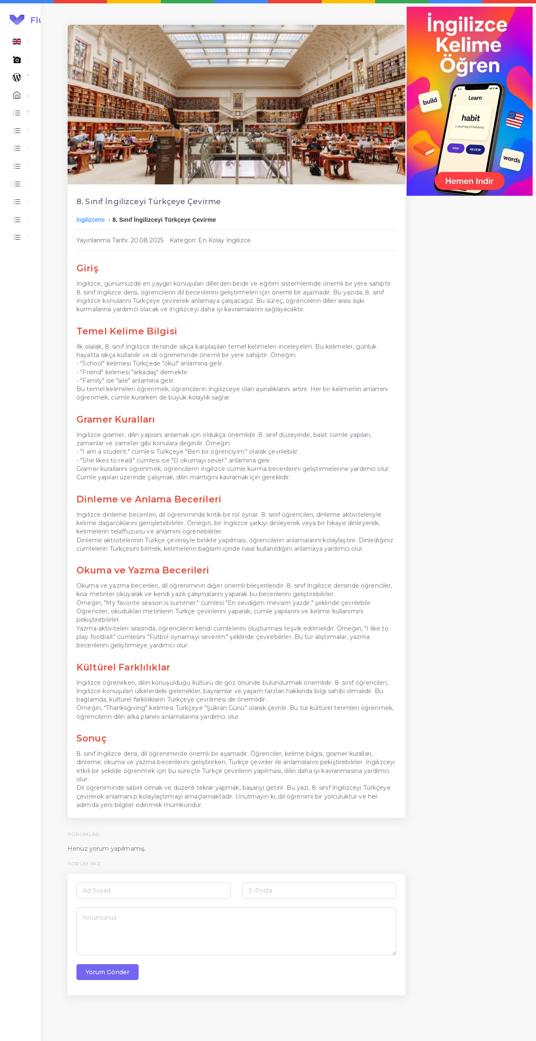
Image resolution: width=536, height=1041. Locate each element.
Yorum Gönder (161, 1006)
